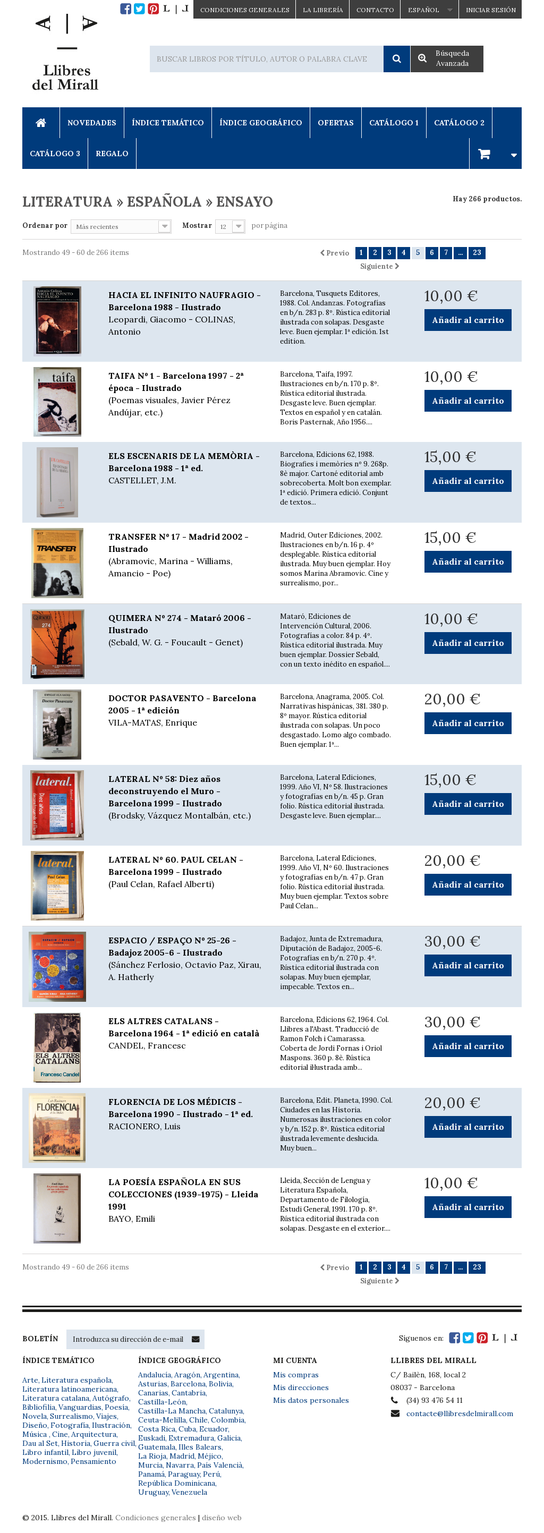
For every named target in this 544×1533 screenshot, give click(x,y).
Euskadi (151, 1438)
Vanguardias (79, 1407)
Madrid (181, 1456)
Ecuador (213, 1429)
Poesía (116, 1407)
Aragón (187, 1374)
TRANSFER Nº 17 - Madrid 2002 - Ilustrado (186, 555)
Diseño (34, 1425)
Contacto (375, 10)
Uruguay (153, 1492)
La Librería (323, 10)
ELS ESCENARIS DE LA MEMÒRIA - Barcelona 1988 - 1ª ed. (186, 468)
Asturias (152, 1384)
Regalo (112, 153)
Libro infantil (45, 1452)
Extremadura (191, 1438)
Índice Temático (168, 122)
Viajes (106, 1416)
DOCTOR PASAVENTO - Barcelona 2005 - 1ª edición (186, 711)
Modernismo (44, 1461)
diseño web (222, 1517)
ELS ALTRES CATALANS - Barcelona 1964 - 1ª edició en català (186, 1034)
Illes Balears (200, 1447)
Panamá (151, 1474)
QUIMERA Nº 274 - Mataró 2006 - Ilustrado (186, 630)
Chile (198, 1420)
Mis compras (296, 1374)
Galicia (229, 1438)
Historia (75, 1443)
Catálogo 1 (394, 122)
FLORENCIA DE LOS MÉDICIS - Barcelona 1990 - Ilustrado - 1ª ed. (186, 1114)
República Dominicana (176, 1483)
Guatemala (156, 1447)
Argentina (221, 1374)
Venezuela (189, 1492)
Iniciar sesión (491, 10)
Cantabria (189, 1393)
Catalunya (226, 1411)
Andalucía (154, 1374)
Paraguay (184, 1474)
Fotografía (69, 1425)
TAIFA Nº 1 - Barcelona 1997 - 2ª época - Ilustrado (186, 394)
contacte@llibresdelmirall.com (459, 1413)
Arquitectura (93, 1434)
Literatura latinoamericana (69, 1389)
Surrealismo (71, 1416)
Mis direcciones (301, 1387)
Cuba (187, 1429)
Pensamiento (93, 1461)
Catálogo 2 (459, 122)
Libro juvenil (94, 1452)
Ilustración (111, 1425)
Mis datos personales (311, 1400)
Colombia (227, 1420)
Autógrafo (110, 1398)
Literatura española (76, 1380)
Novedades (91, 122)
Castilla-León (162, 1402)
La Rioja (152, 1456)
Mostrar (197, 225)
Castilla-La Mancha (172, 1411)
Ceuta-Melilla (162, 1420)
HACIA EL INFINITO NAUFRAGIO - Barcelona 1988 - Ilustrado (186, 313)
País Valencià (219, 1465)
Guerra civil (114, 1443)
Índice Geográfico (260, 122)
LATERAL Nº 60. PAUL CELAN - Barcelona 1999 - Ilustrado (186, 872)
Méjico (210, 1456)
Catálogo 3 (55, 153)
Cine (60, 1434)
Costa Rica (156, 1429)
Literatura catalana (55, 1398)
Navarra (180, 1465)
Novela (34, 1416)
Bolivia (220, 1384)
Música (35, 1434)
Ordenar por (44, 225)
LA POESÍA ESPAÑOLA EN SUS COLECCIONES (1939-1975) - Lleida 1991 (186, 1201)
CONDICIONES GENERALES (245, 10)
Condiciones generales (155, 1517)
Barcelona (188, 1384)
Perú (211, 1474)
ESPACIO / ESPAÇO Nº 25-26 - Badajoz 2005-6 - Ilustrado (186, 959)
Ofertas (336, 122)
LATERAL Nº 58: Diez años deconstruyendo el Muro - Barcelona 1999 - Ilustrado (186, 797)
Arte (30, 1380)
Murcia (150, 1465)
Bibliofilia (38, 1407)
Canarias (153, 1393)
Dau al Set (40, 1443)
